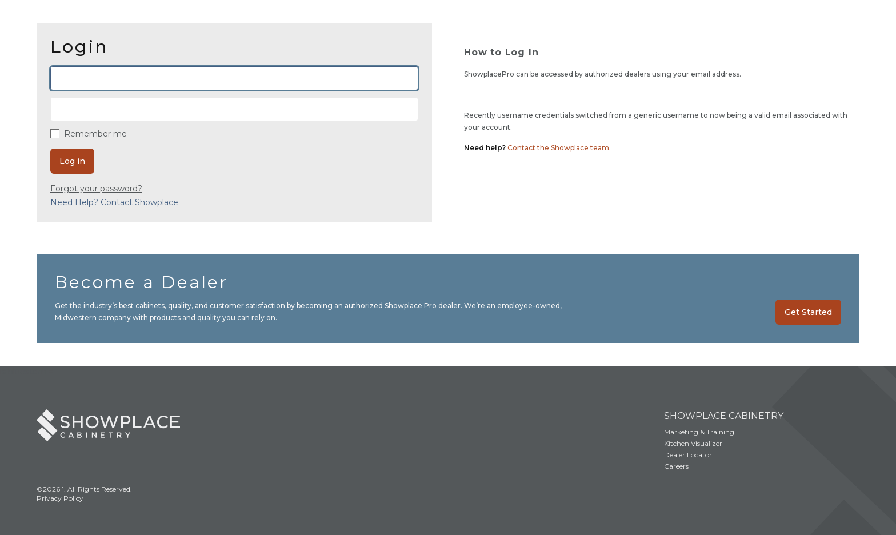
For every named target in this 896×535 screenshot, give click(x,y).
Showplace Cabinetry (723, 415)
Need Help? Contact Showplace (114, 202)
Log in (72, 161)
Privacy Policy (60, 498)
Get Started (808, 312)
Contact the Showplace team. (559, 147)
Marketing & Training (699, 432)
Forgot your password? (96, 188)
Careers (676, 466)
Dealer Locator (688, 454)
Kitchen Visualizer (693, 443)
